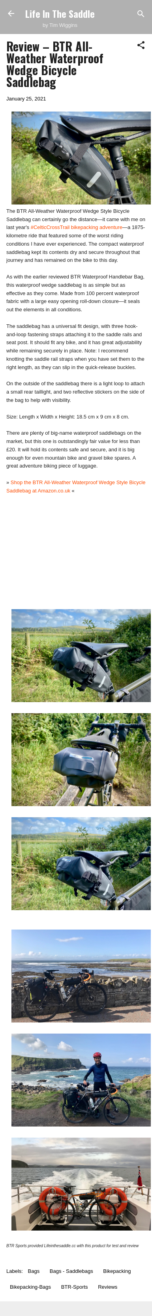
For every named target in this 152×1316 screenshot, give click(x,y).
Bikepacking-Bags (30, 1287)
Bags (34, 1271)
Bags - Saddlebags (71, 1271)
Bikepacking (117, 1271)
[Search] (141, 14)
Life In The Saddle (60, 13)
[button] (141, 45)
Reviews (107, 1287)
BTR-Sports (74, 1287)
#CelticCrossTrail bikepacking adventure (76, 227)
